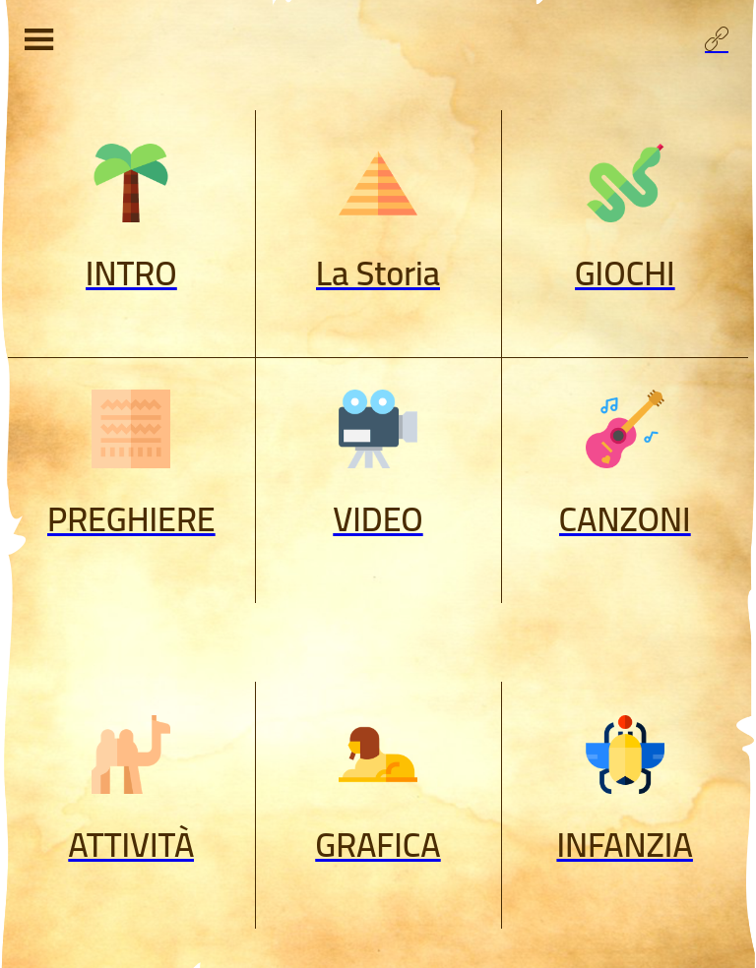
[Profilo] (716, 39)
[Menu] (39, 39)
